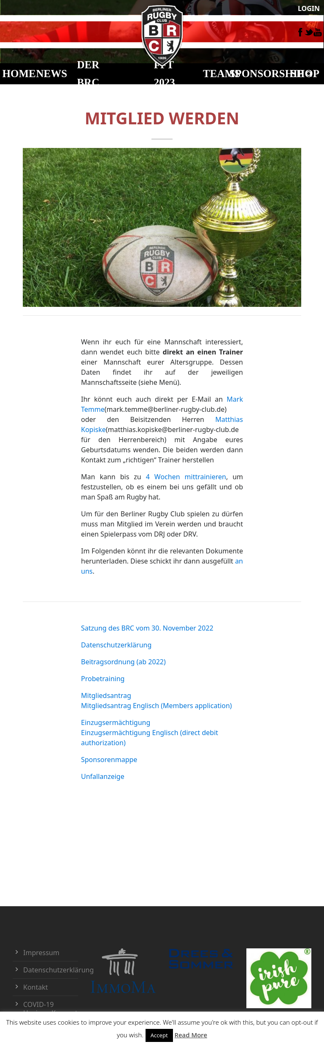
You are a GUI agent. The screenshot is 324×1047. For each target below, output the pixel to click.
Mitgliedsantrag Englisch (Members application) (156, 705)
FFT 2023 (164, 74)
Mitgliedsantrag (106, 695)
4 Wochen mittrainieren (186, 476)
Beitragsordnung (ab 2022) (123, 661)
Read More (191, 1035)
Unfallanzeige (102, 776)
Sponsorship (266, 73)
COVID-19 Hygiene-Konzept (50, 1008)
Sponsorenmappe (109, 759)
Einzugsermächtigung (115, 722)
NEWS (52, 73)
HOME (19, 73)
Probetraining (102, 678)
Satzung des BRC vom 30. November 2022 (147, 628)
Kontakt (35, 987)
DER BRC (88, 74)
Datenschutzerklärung (116, 645)
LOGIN (309, 8)
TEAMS (221, 73)
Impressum (41, 952)
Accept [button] (159, 1035)
